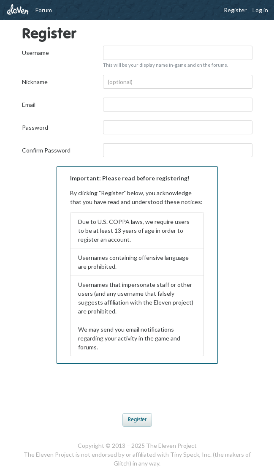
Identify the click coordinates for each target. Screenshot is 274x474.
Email (28, 104)
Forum (43, 10)
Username (35, 52)
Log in (260, 10)
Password (35, 127)
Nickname (35, 81)
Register (235, 10)
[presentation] (137, 390)
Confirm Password (46, 150)
